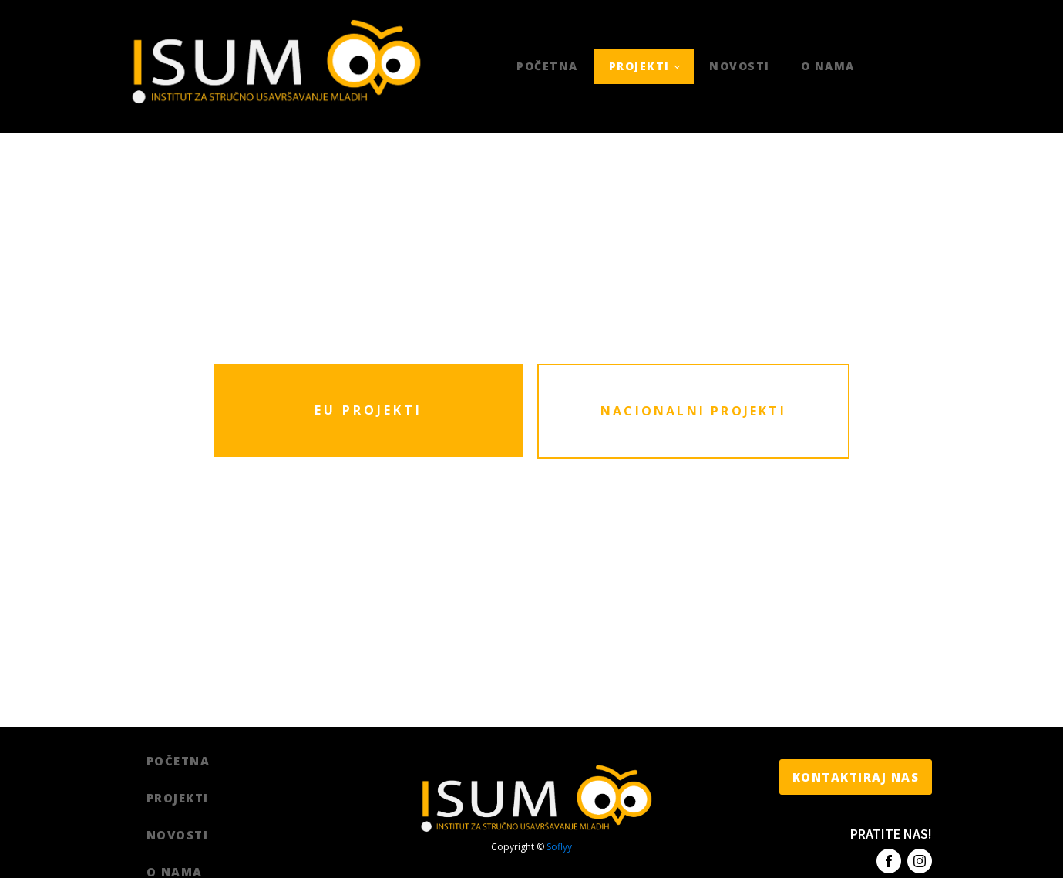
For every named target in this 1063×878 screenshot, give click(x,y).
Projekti (639, 66)
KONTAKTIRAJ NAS (856, 777)
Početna (547, 66)
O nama (828, 66)
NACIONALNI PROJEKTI (693, 410)
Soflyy (559, 846)
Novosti (739, 66)
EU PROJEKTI (368, 410)
